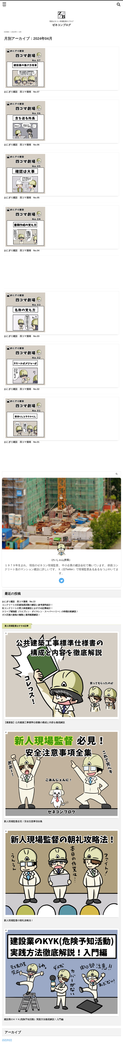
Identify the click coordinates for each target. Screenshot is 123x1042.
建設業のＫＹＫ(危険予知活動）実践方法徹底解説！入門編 (35, 973)
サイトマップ (77, 1027)
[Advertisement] (61, 245)
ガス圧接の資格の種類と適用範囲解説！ (23, 568)
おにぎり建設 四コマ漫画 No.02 (64, 312)
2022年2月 (7, 1011)
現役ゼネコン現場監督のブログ (66, 1032)
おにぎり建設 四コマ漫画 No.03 (64, 265)
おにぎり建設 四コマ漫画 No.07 (64, 48)
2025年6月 (7, 994)
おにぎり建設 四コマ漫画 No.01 (64, 358)
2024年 (14, 32)
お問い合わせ (45, 1027)
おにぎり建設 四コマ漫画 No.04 (64, 187)
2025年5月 (7, 997)
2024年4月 (7, 1002)
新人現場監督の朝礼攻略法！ (19, 874)
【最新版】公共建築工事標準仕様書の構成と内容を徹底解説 (36, 676)
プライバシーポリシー (61, 1027)
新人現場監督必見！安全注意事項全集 (24, 775)
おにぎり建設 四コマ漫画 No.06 (64, 94)
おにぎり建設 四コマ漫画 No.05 (64, 140)
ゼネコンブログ (61, 24)
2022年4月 (7, 1008)
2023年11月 (7, 1005)
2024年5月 (7, 999)
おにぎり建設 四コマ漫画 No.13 (20, 554)
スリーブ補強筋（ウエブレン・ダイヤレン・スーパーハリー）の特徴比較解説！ (45, 565)
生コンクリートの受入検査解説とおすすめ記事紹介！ (30, 561)
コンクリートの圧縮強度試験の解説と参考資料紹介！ (30, 558)
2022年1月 (7, 1013)
